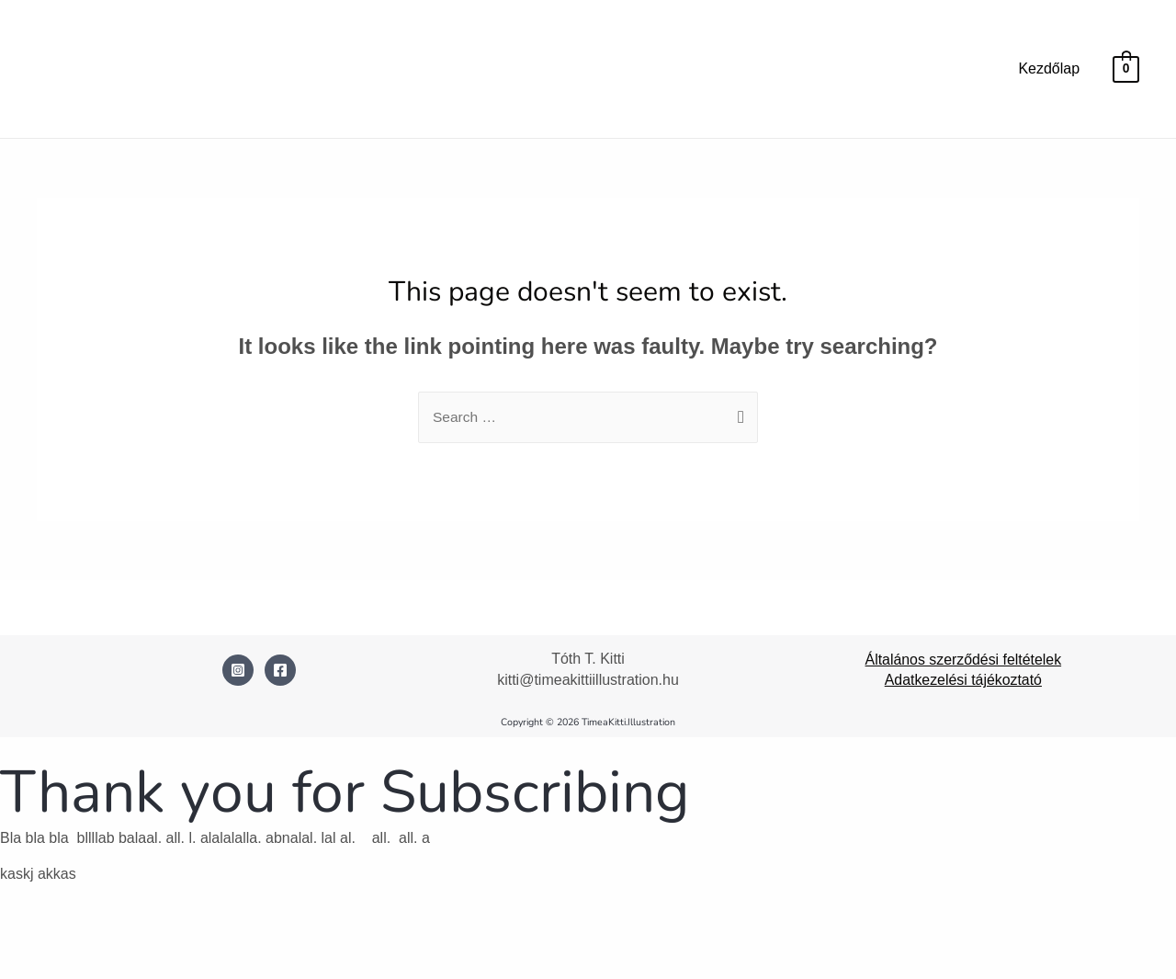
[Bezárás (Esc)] (217, 935)
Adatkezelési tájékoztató (963, 681)
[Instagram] (238, 671)
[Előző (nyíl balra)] (29, 964)
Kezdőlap (1049, 68)
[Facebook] (280, 671)
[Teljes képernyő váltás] (91, 935)
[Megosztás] (155, 935)
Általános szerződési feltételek (963, 659)
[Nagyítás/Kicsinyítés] (29, 935)
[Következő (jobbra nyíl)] (91, 964)
